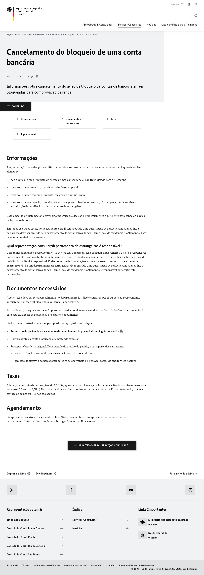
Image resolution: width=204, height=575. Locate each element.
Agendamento (29, 134)
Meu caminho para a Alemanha (179, 24)
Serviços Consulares (129, 24)
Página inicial (15, 34)
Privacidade (12, 565)
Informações (28, 119)
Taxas (114, 119)
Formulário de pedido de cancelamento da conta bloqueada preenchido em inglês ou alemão (65, 331)
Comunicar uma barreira (75, 565)
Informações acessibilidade (47, 565)
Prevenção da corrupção (102, 565)
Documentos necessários (73, 121)
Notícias (151, 24)
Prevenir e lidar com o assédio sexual (136, 565)
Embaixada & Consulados (98, 24)
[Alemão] (196, 4)
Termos (25, 565)
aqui (88, 421)
